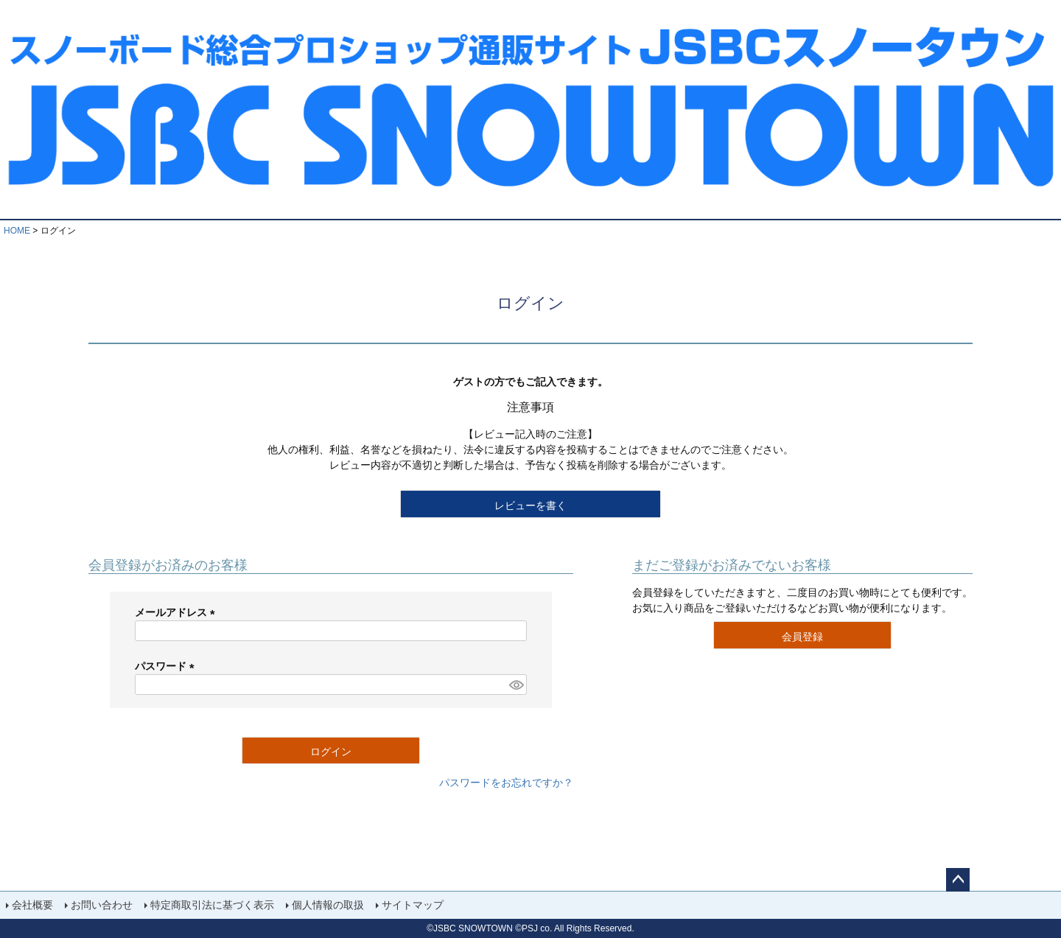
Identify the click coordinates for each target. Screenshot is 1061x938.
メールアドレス (177, 612)
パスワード (167, 666)
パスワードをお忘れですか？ (506, 782)
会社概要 (32, 905)
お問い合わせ (102, 905)
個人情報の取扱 (328, 905)
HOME (17, 230)
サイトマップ (413, 905)
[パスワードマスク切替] (515, 684)
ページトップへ (958, 880)
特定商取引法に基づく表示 (212, 905)
